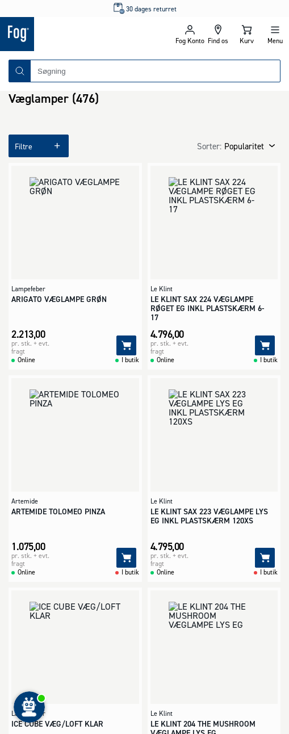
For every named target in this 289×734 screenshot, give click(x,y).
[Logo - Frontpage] (72, 34)
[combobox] (155, 71)
